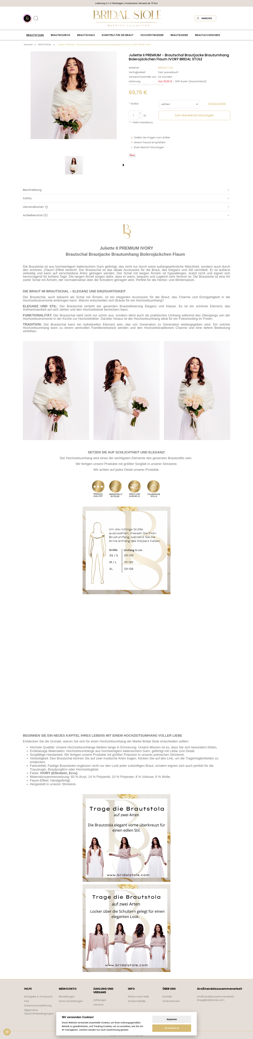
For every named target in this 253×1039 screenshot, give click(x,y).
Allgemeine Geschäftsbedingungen (38, 1011)
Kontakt (167, 996)
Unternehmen (171, 1001)
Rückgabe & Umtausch (38, 996)
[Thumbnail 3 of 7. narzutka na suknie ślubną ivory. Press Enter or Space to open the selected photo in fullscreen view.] (84, 165)
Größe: (134, 103)
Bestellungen (67, 996)
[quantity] (133, 115)
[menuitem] (35, 35)
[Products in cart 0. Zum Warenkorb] (227, 18)
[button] (123, 165)
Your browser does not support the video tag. (126, 663)
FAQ (26, 1001)
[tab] (126, 190)
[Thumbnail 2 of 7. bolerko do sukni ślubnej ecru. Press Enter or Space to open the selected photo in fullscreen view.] (63, 165)
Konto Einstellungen (71, 1001)
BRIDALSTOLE (165, 67)
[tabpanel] (126, 598)
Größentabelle (137, 1001)
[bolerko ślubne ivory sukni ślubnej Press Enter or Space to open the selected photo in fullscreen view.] (74, 95)
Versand (98, 1004)
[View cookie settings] (7, 1031)
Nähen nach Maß (138, 996)
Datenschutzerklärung (37, 1005)
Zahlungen (99, 1000)
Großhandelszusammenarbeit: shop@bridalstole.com (216, 998)
